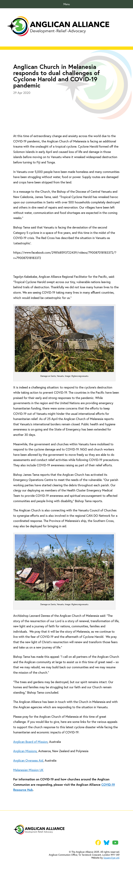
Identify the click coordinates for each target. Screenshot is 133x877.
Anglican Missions (25, 751)
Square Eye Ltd (111, 857)
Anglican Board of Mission (30, 742)
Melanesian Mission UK (28, 770)
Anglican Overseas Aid (28, 760)
